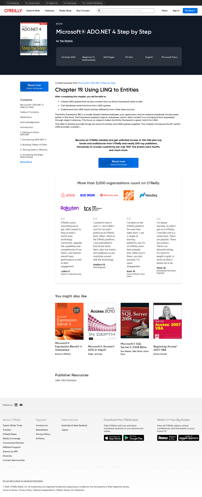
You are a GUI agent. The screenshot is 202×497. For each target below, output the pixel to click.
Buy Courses (83, 10)
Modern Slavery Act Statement (70, 490)
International (69, 419)
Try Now (190, 10)
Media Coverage (11, 438)
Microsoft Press (169, 57)
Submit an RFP (10, 451)
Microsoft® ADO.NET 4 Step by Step (96, 83)
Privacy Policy (43, 434)
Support (41, 419)
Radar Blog (65, 10)
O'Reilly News (10, 434)
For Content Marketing (92, 3)
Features (49, 10)
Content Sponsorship (14, 460)
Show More (26, 162)
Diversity (7, 455)
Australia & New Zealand (74, 425)
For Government (32, 3)
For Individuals (70, 3)
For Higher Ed (52, 3)
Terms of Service (10, 490)
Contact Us (42, 425)
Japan (64, 429)
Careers (7, 429)
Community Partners (13, 442)
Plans (164, 10)
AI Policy (40, 438)
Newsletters (42, 429)
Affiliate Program (12, 447)
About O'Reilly (11, 419)
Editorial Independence (44, 490)
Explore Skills (33, 10)
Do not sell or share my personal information (23, 481)
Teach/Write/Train (12, 425)
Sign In (176, 10)
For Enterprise (13, 3)
